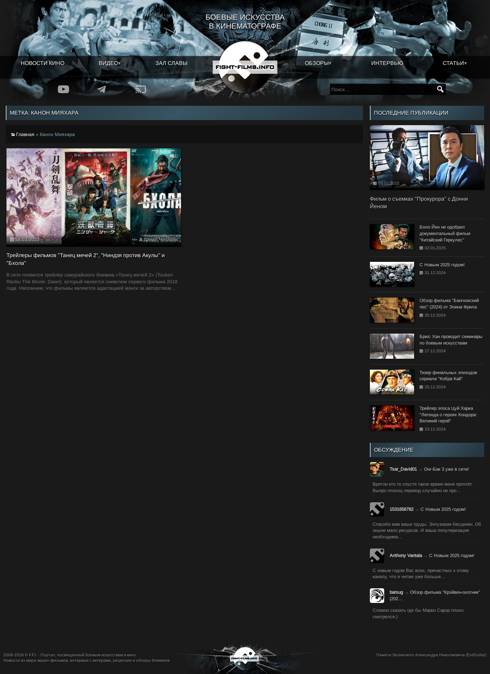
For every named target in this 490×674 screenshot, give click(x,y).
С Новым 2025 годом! (443, 509)
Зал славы (171, 63)
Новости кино (42, 63)
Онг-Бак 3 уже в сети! (446, 469)
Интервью (387, 63)
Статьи (453, 63)
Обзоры (317, 63)
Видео (108, 63)
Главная (25, 134)
